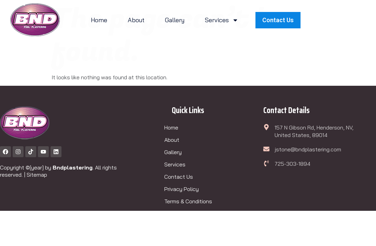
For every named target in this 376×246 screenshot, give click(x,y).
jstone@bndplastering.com (308, 149)
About (136, 20)
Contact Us (178, 176)
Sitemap (37, 174)
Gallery (174, 20)
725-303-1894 (292, 163)
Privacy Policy (181, 189)
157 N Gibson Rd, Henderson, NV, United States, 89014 (314, 131)
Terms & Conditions (188, 201)
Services (221, 20)
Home (99, 20)
